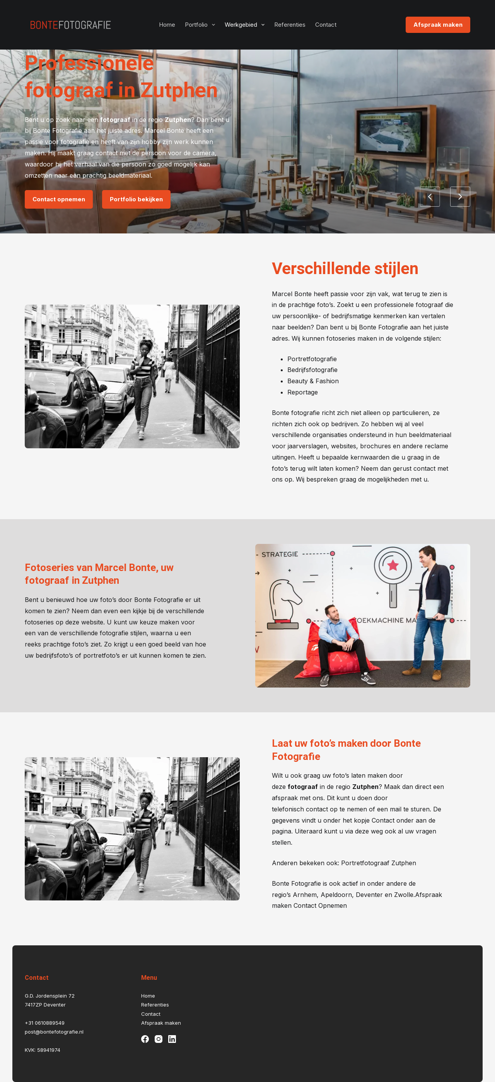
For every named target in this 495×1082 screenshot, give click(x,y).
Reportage (302, 392)
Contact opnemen (58, 199)
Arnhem (305, 895)
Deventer (369, 895)
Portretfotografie (312, 359)
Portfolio (201, 24)
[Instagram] (158, 1039)
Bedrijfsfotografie (312, 370)
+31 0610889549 (45, 1023)
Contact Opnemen (319, 905)
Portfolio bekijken (136, 199)
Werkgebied (246, 24)
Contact (325, 24)
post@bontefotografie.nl (54, 1032)
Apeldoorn (336, 895)
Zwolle (403, 895)
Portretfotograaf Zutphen (378, 863)
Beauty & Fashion (313, 381)
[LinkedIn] (172, 1039)
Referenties (290, 24)
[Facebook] (145, 1039)
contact (317, 809)
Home (167, 24)
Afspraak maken (438, 24)
